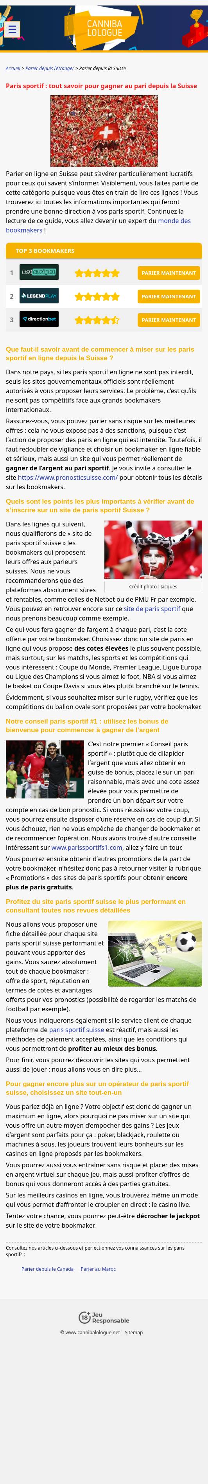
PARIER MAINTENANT (169, 272)
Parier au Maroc (98, 1269)
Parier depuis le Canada (48, 1269)
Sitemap (134, 1332)
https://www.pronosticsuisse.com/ (68, 477)
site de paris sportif (152, 608)
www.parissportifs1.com (87, 847)
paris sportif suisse (76, 1029)
